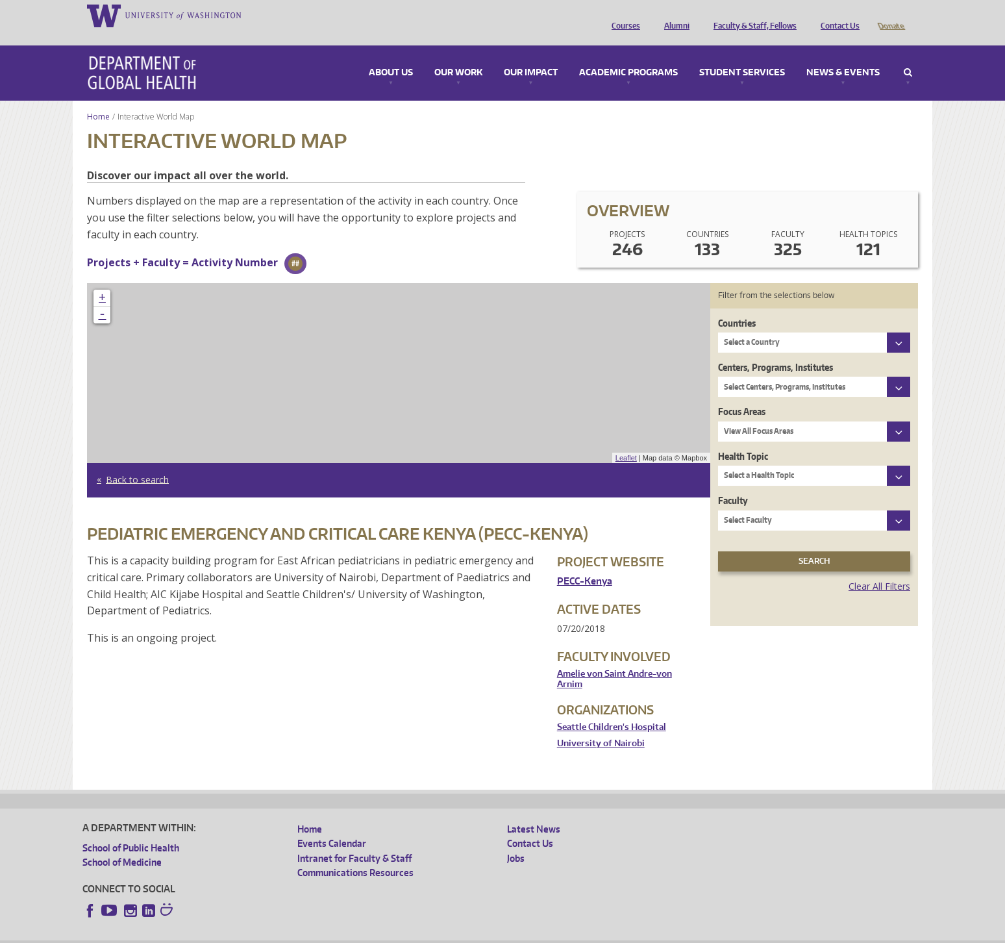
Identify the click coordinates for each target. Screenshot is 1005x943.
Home (98, 98)
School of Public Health (130, 829)
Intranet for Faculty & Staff (354, 840)
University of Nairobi (601, 725)
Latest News (533, 810)
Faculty (733, 482)
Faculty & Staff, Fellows (751, 15)
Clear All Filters (879, 568)
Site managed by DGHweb (384, 933)
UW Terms (307, 933)
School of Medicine (122, 843)
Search (908, 54)
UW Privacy (254, 933)
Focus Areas (741, 393)
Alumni (673, 15)
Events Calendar (331, 825)
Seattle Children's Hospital (611, 709)
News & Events (843, 54)
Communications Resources (355, 854)
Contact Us (836, 15)
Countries (737, 304)
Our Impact (531, 54)
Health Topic (743, 438)
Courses (622, 15)
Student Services (742, 54)
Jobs (516, 840)
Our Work (458, 54)
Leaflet (626, 440)
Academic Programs (628, 54)
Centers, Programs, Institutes (775, 349)
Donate (890, 15)
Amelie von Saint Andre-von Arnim (614, 661)
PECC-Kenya (584, 562)
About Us (391, 54)
